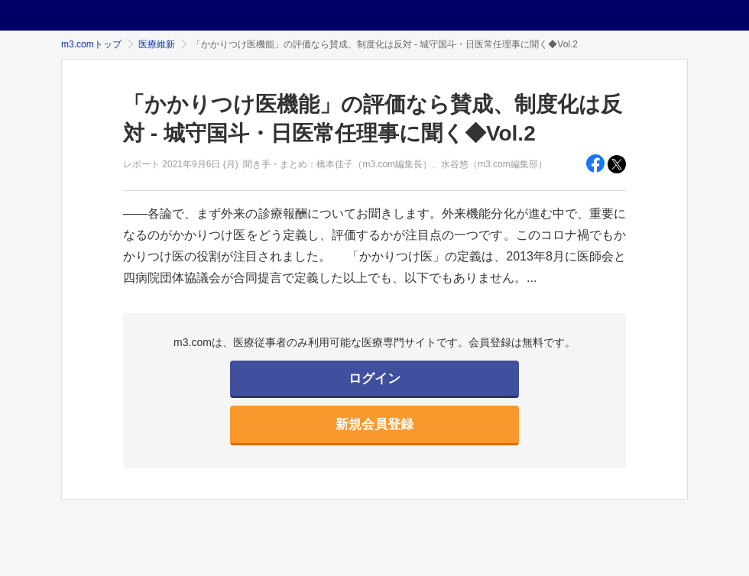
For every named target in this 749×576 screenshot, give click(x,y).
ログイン (374, 378)
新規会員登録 (374, 424)
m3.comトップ (91, 44)
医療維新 (156, 44)
